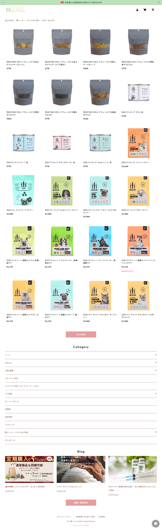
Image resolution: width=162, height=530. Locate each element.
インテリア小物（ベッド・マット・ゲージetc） (22, 386)
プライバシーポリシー (64, 517)
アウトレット (10, 425)
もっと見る (81, 334)
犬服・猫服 (9, 371)
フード (7, 355)
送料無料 (9, 417)
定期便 (8, 409)
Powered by (81, 525)
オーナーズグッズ (12, 401)
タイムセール (10, 440)
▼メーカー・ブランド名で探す (28, 20)
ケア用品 (8, 394)
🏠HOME (9, 20)
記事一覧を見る (81, 502)
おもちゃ (8, 363)
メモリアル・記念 (11, 378)
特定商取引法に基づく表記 (85, 517)
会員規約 (102, 517)
